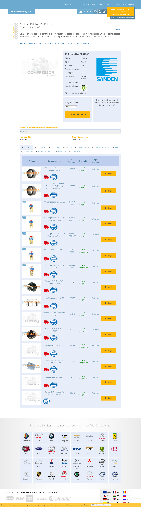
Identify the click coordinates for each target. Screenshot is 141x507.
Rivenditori (69, 4)
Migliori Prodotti (97, 4)
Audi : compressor (30, 43)
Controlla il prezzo (77, 114)
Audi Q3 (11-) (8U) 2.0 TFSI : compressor (76, 43)
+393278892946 (126, 11)
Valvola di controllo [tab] (100, 147)
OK (93, 505)
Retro (118, 27)
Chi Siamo (117, 4)
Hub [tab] (115, 147)
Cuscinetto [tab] (39, 147)
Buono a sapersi (82, 4)
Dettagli (108, 174)
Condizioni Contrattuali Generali (30, 492)
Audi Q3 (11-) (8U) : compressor (49, 43)
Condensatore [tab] (82, 147)
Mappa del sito (129, 4)
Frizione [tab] (67, 147)
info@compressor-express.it (122, 14)
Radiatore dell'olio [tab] (44, 152)
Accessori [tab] (26, 147)
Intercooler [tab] (26, 152)
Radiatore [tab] (61, 152)
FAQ (108, 4)
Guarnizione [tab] (75, 152)
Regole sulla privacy (50, 492)
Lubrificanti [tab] (54, 147)
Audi (21, 43)
